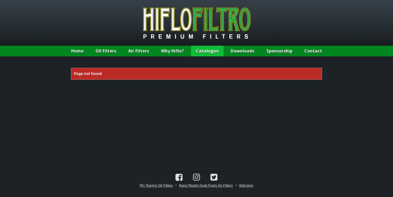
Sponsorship (279, 51)
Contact (313, 51)
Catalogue (207, 51)
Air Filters (138, 51)
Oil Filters (106, 51)
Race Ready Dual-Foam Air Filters (206, 185)
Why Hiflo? (172, 51)
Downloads (242, 51)
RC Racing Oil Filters (156, 185)
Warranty (246, 185)
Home (77, 51)
